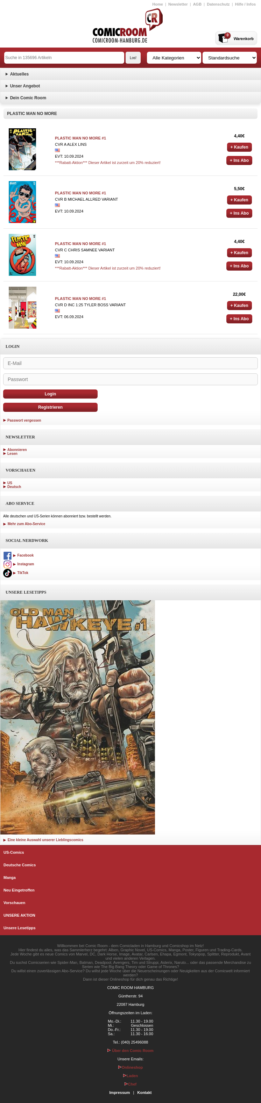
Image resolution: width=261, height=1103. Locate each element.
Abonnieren (17, 450)
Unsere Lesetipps (19, 928)
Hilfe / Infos (245, 4)
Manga (9, 877)
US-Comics (13, 852)
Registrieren (50, 407)
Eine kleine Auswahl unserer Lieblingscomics (43, 840)
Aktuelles (19, 74)
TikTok (15, 573)
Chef (130, 1084)
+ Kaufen (239, 147)
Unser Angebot (25, 86)
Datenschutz (218, 4)
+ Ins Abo (239, 160)
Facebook (18, 555)
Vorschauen (14, 903)
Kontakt (144, 1092)
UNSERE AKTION (19, 915)
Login (50, 394)
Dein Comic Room (28, 97)
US (9, 483)
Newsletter (178, 4)
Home (157, 4)
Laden (130, 1076)
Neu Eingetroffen (19, 890)
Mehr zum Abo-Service (24, 524)
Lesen (12, 454)
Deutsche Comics (19, 865)
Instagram (18, 564)
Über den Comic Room (130, 1050)
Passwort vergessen (24, 420)
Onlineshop (130, 1067)
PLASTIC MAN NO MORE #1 (80, 138)
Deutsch (14, 487)
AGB (197, 4)
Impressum (120, 1092)
